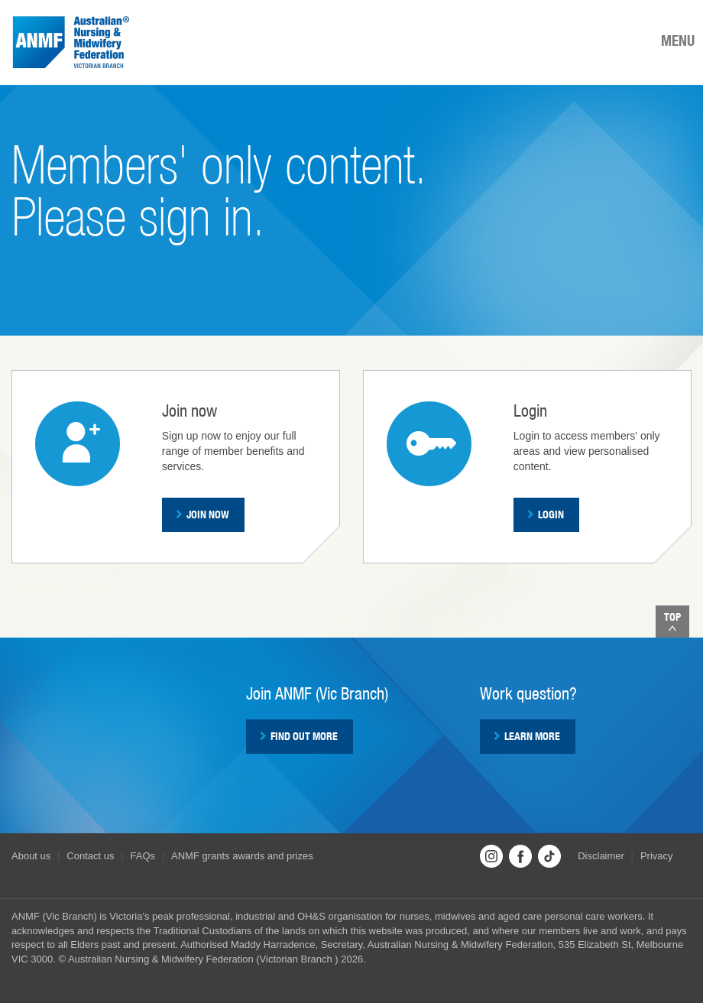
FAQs (143, 856)
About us (30, 856)
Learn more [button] (527, 736)
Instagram (491, 856)
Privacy (656, 856)
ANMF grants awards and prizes (242, 856)
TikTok (549, 856)
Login (545, 514)
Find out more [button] (299, 736)
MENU (678, 40)
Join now (202, 514)
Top (672, 621)
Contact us (90, 856)
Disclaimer (601, 856)
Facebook (520, 856)
